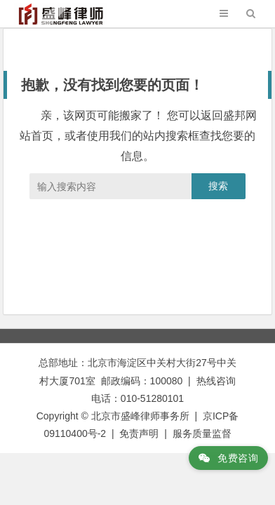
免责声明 (139, 433)
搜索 (218, 185)
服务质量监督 (202, 433)
